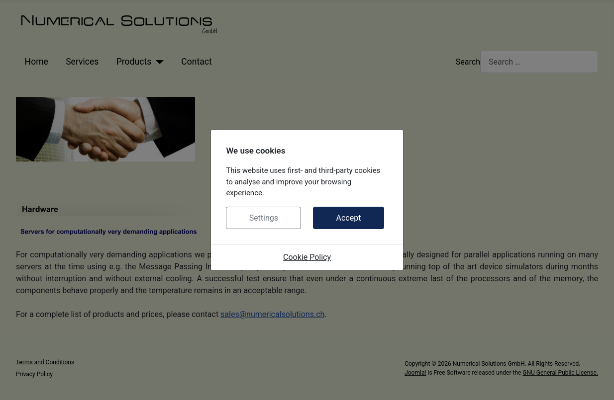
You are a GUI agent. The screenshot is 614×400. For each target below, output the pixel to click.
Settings (263, 218)
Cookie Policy (307, 257)
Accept (348, 218)
